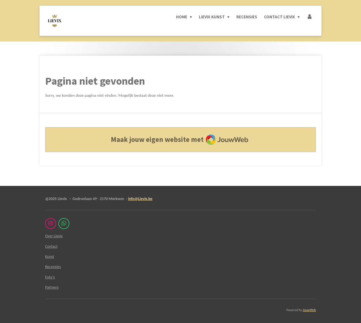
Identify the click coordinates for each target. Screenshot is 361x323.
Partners (52, 287)
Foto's (50, 277)
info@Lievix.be (140, 198)
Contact (51, 246)
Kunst (49, 256)
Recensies (53, 266)
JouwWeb (309, 310)
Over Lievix (54, 236)
